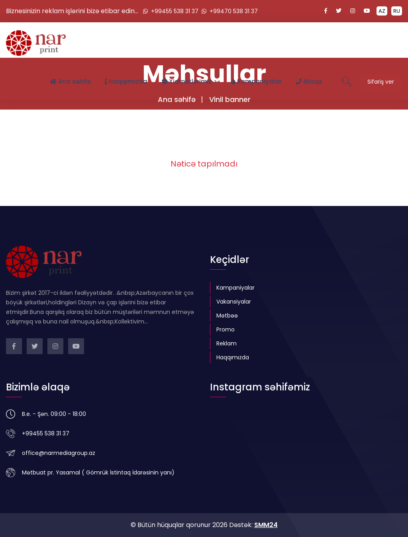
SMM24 (266, 524)
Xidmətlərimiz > (189, 82)
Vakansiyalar (233, 302)
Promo (225, 329)
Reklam (226, 343)
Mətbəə (227, 315)
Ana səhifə (70, 82)
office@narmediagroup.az (58, 453)
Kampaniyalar (256, 82)
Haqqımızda (126, 82)
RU (396, 11)
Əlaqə (309, 82)
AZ (382, 11)
